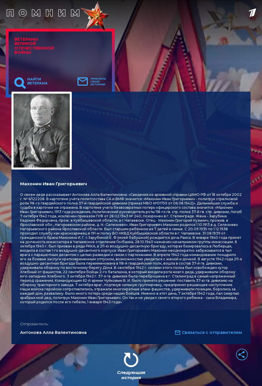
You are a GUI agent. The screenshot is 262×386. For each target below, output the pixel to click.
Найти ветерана (37, 81)
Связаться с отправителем (212, 332)
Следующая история (131, 375)
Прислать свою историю (98, 81)
